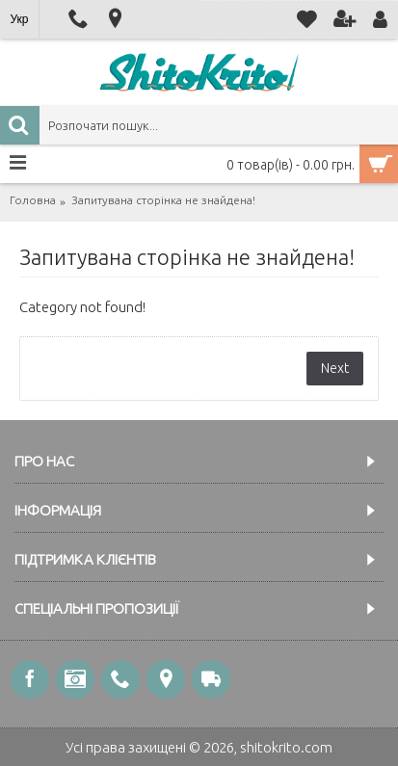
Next (335, 368)
